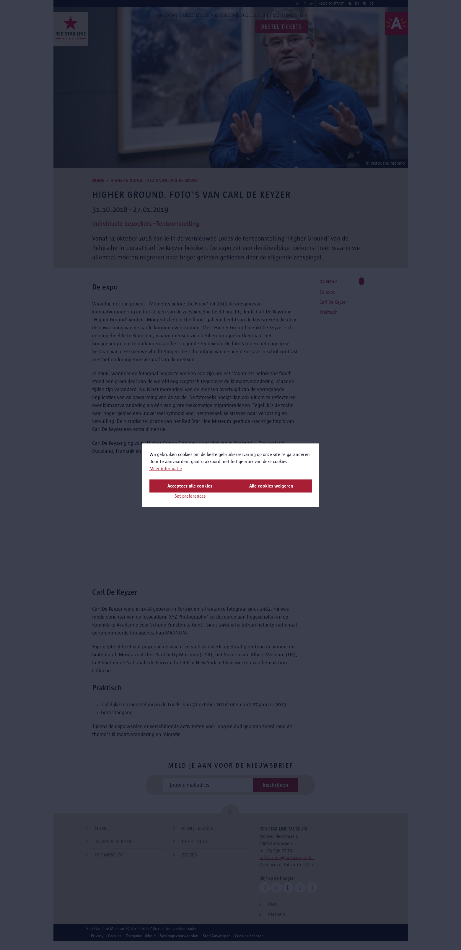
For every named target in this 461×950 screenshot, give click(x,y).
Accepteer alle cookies (189, 485)
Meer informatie (165, 468)
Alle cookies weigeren (271, 485)
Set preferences (190, 495)
